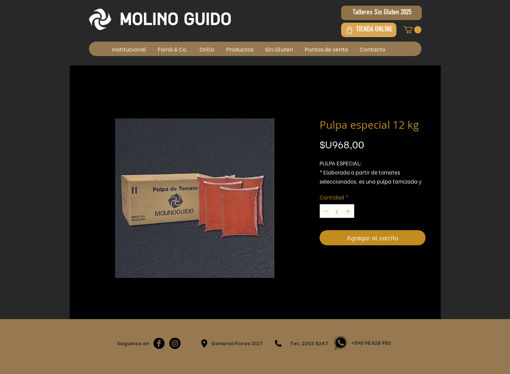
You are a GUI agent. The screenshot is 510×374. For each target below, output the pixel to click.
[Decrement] (325, 211)
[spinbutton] (337, 211)
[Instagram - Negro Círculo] (175, 343)
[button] (412, 29)
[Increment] (348, 211)
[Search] (433, 33)
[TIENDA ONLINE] (368, 30)
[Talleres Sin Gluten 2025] (381, 13)
